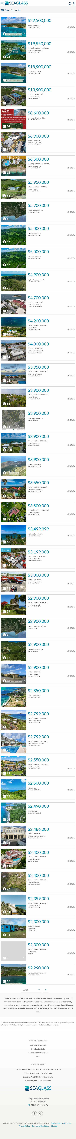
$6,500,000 (38, 159)
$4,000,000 (38, 343)
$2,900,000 (38, 598)
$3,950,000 (38, 367)
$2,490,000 (38, 806)
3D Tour (6, 550)
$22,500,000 (39, 20)
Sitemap (54, 1126)
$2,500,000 (38, 783)
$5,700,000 (38, 205)
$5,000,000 (38, 228)
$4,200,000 (38, 320)
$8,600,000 (38, 112)
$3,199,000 (38, 551)
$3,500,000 (38, 505)
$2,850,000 (38, 690)
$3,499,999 (38, 528)
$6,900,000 (38, 136)
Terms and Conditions (40, 1126)
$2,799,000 (38, 713)
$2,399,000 (38, 898)
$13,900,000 (39, 89)
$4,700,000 (38, 297)
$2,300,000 (38, 921)
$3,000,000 (38, 575)
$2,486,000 (38, 829)
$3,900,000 (38, 390)
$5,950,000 (38, 182)
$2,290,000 (38, 967)
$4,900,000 (38, 274)
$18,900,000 (39, 66)
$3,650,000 (38, 482)
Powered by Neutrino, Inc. (61, 1123)
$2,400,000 (38, 852)
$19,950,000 (39, 43)
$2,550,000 (38, 759)
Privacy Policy (24, 1126)
